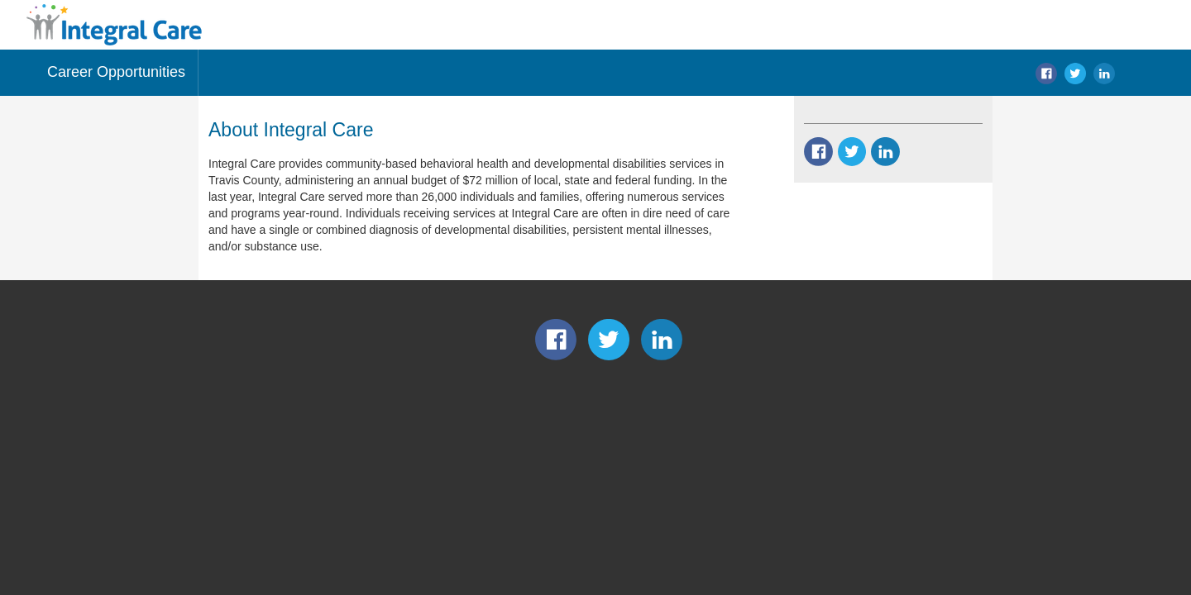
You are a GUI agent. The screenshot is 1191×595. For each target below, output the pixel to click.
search (1134, 73)
